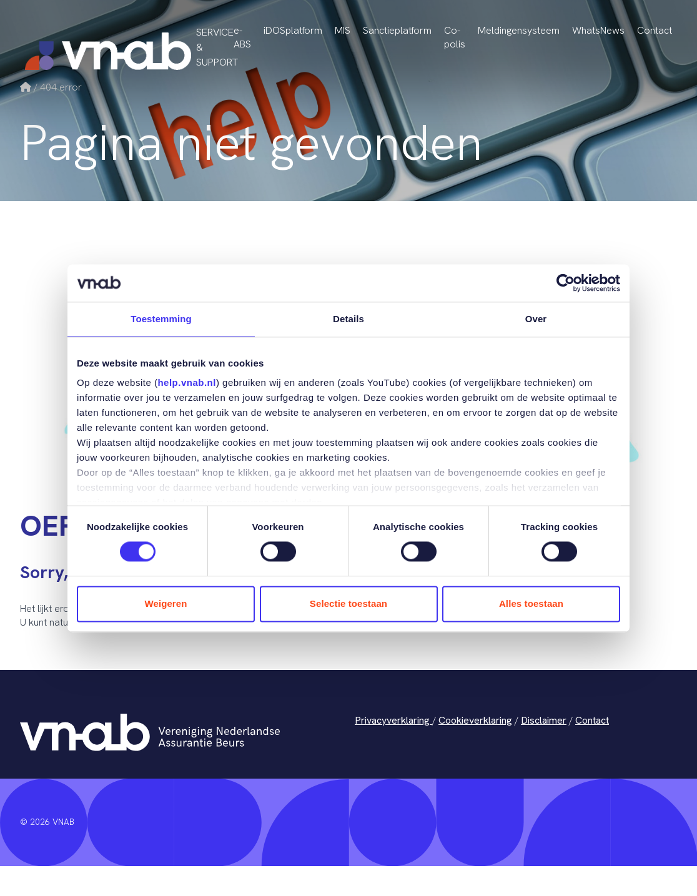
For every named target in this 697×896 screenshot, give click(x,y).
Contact (654, 30)
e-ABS (242, 37)
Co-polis (454, 37)
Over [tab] (536, 318)
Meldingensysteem (519, 30)
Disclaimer (543, 720)
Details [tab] (348, 318)
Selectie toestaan (348, 603)
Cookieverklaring (475, 720)
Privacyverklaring (393, 720)
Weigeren (165, 603)
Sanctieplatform (397, 30)
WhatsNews (598, 30)
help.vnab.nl (186, 382)
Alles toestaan (531, 603)
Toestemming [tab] (161, 318)
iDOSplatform (293, 30)
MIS (342, 30)
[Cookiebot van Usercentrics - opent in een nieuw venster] (565, 282)
